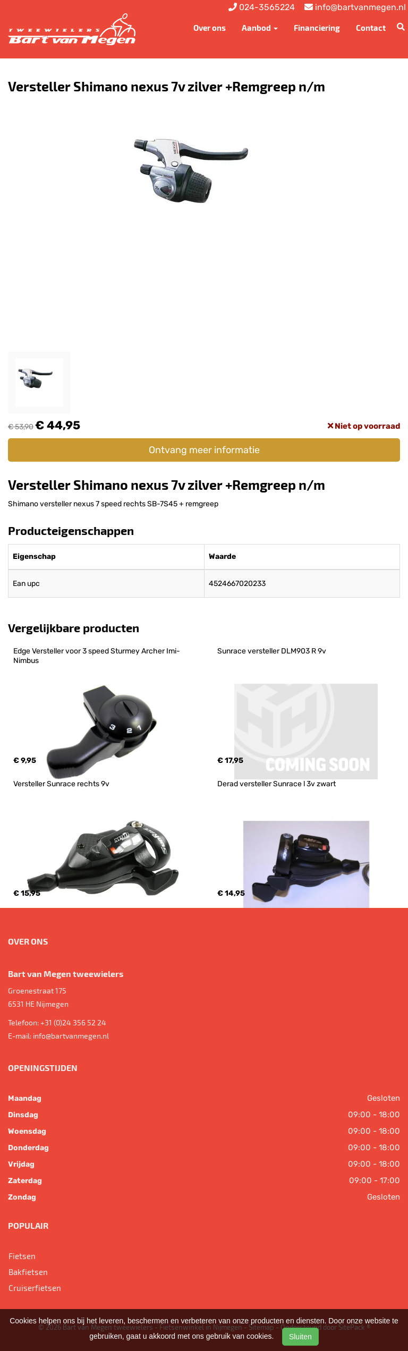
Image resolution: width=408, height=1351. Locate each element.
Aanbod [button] (260, 27)
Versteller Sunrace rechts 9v (61, 783)
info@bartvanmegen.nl (71, 1035)
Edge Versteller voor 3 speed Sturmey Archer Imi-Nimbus (96, 656)
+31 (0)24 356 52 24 (73, 1022)
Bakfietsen (28, 1272)
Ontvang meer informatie (204, 450)
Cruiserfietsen (34, 1288)
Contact (371, 27)
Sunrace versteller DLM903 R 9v (271, 651)
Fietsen (22, 1256)
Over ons (209, 27)
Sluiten (300, 1336)
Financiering (317, 27)
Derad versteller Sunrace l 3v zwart (276, 783)
